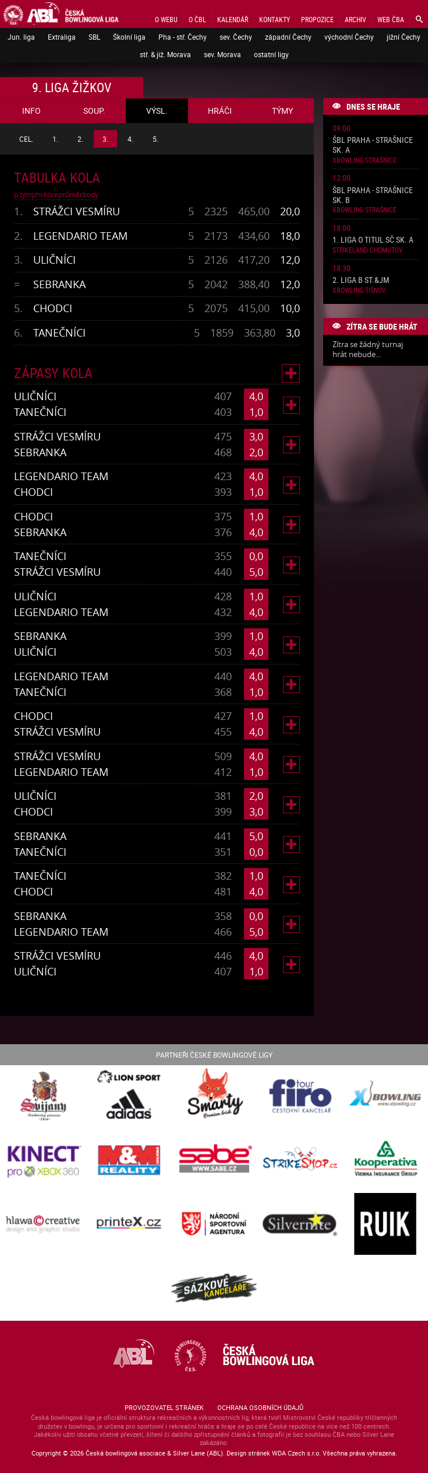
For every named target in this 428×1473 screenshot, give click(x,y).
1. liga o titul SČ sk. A (373, 240)
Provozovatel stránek (164, 1407)
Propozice (317, 19)
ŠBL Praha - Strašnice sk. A (373, 145)
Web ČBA (390, 19)
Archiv (355, 19)
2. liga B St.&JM (361, 280)
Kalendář (232, 19)
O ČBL (197, 19)
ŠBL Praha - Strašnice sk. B (373, 195)
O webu (166, 19)
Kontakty (274, 19)
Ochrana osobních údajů (260, 1407)
